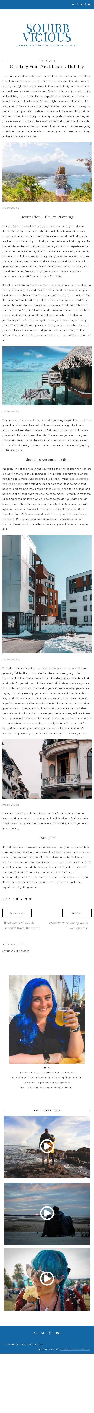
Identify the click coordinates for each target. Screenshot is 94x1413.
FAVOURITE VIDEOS (47, 1110)
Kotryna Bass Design (75, 1349)
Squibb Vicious (47, 32)
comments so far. (15, 944)
